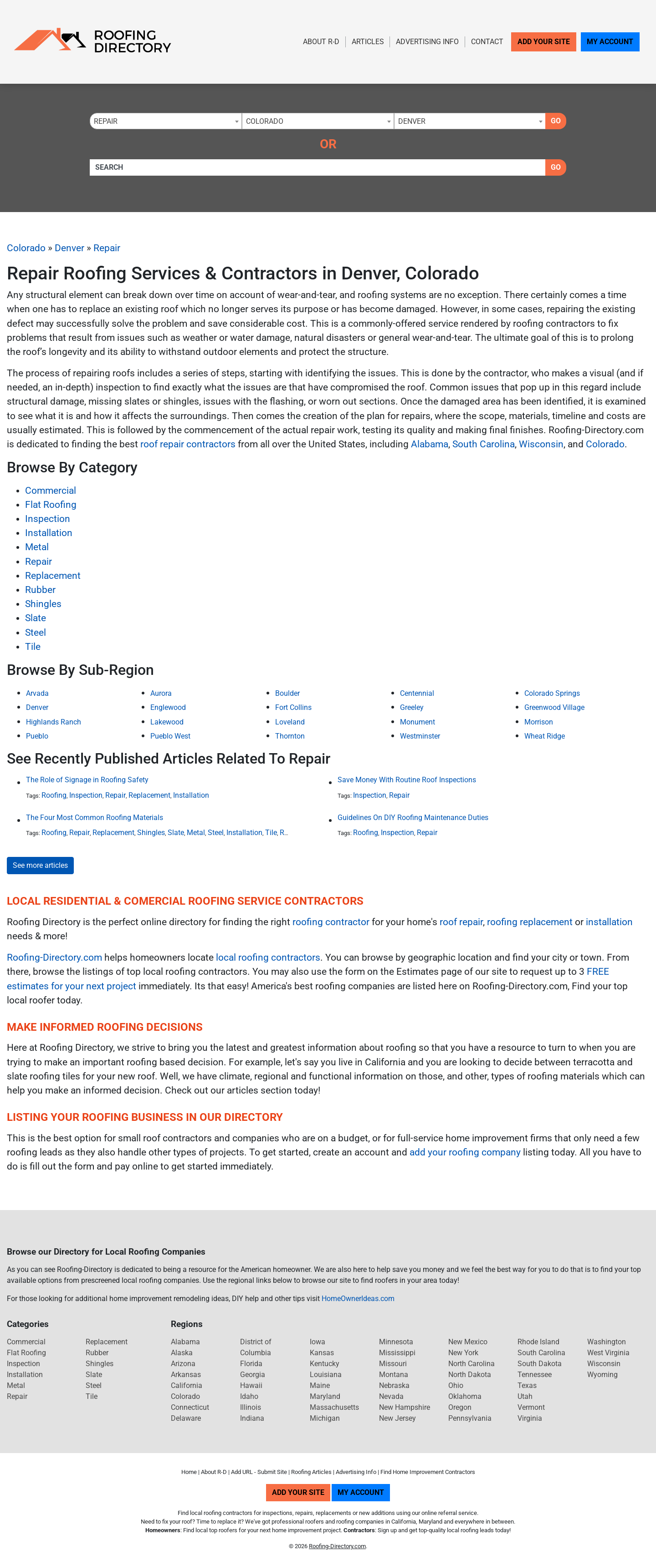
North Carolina (471, 1363)
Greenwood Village (554, 707)
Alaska (182, 1352)
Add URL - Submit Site (259, 1472)
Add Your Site (544, 41)
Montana (393, 1374)
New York (463, 1352)
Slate (35, 618)
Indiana (252, 1418)
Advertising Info (427, 41)
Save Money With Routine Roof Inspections (407, 779)
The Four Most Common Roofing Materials (94, 817)
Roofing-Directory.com (54, 957)
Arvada (37, 693)
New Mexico (467, 1341)
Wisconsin (541, 444)
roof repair (461, 922)
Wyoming (602, 1374)
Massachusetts (334, 1407)
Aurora (161, 693)
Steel (35, 632)
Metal (37, 547)
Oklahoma (465, 1396)
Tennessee (535, 1374)
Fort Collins (293, 707)
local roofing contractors (268, 957)
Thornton (290, 736)
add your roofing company (465, 1152)
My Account (610, 41)
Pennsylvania (470, 1418)
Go (556, 120)
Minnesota (396, 1341)
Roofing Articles (311, 1472)
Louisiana (326, 1374)
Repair (106, 248)
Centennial (417, 693)
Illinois (250, 1407)
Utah (525, 1396)
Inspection (47, 518)
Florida (251, 1363)
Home (189, 1472)
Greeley (412, 707)
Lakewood (167, 722)
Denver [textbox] (411, 121)
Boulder (287, 693)
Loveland (290, 722)
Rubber (40, 589)
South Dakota (540, 1363)
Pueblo (37, 736)
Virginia (530, 1418)
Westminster (420, 736)
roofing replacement (530, 922)
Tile (33, 646)
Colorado (26, 248)
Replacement (53, 575)
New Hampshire (404, 1407)
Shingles (43, 603)
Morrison (538, 722)
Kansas (322, 1352)
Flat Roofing (51, 504)
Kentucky (324, 1363)
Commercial (50, 490)
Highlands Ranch (53, 722)
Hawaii (251, 1385)
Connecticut (190, 1407)
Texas (527, 1385)
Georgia (252, 1374)
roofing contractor (330, 922)
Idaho (249, 1396)
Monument (417, 722)
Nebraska (394, 1385)
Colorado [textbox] (264, 121)
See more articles (40, 865)
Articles (368, 41)
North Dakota (469, 1374)
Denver (69, 248)
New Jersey (397, 1418)
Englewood (168, 707)
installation (609, 922)
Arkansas (186, 1374)
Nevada (391, 1396)
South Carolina (483, 444)
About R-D (321, 41)
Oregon (460, 1407)
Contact (487, 41)
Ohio (455, 1385)
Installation (48, 532)
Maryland (325, 1396)
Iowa (317, 1341)
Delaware (186, 1418)
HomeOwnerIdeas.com (358, 1298)
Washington (606, 1341)
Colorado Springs (552, 693)
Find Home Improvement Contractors (427, 1472)
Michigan (325, 1418)
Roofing (54, 795)
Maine (320, 1385)
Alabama (429, 444)
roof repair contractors (188, 444)
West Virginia (608, 1352)
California (186, 1385)
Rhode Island (538, 1341)
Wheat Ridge (544, 736)
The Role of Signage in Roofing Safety (87, 779)
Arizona (183, 1363)
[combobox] (166, 121)
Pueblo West (170, 736)
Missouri (393, 1363)
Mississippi (397, 1352)
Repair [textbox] (106, 121)
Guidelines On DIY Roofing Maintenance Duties (413, 817)
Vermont (531, 1407)
